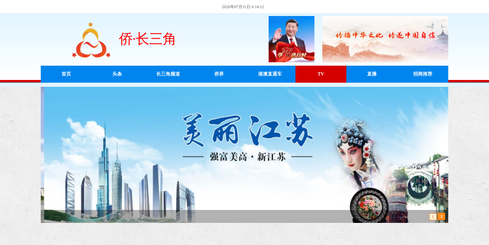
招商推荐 (422, 74)
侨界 (219, 74)
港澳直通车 (270, 74)
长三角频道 (168, 74)
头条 (117, 74)
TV (321, 74)
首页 (66, 74)
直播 (372, 74)
